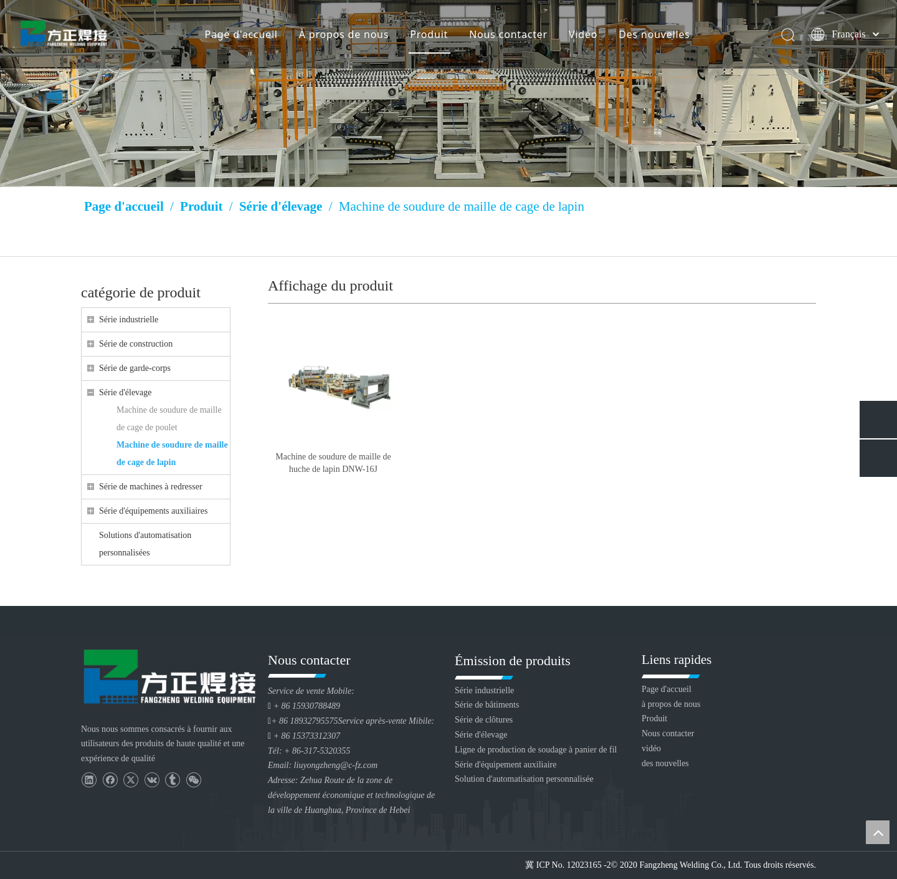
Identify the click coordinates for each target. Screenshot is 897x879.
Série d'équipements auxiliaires (153, 511)
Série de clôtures (484, 719)
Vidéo (582, 34)
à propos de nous (671, 704)
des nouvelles (665, 763)
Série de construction (136, 343)
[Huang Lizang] (448, 93)
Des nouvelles (653, 34)
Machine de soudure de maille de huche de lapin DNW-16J (333, 463)
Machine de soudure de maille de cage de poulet (169, 418)
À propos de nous (343, 34)
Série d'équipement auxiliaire (505, 764)
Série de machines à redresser (150, 486)
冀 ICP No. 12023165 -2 (568, 865)
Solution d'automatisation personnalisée (524, 779)
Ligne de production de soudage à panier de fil (536, 749)
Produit (428, 34)
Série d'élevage (125, 392)
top (878, 832)
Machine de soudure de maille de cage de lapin (172, 453)
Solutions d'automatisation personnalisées (145, 544)
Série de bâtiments (487, 704)
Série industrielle (128, 319)
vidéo (651, 748)
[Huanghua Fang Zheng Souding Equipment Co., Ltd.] (168, 676)
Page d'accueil (240, 34)
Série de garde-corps (135, 368)
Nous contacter (507, 34)
